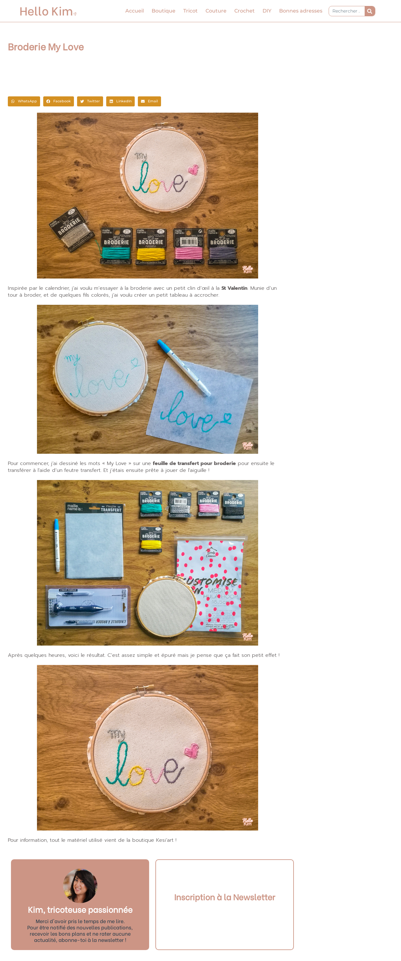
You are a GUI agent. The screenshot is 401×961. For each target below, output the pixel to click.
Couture (216, 11)
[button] (24, 101)
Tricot (190, 11)
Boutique (163, 11)
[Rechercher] (370, 11)
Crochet (244, 11)
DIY (267, 11)
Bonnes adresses (300, 11)
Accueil (134, 11)
